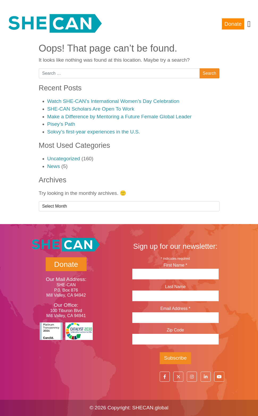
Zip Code (175, 330)
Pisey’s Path (61, 124)
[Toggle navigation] (249, 24)
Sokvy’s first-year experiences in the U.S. (93, 132)
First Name (175, 265)
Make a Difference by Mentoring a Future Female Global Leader (119, 116)
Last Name (175, 286)
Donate (233, 24)
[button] (165, 377)
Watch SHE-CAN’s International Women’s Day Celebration (113, 101)
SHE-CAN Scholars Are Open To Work (90, 109)
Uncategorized (63, 158)
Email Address (175, 308)
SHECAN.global (150, 407)
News (53, 166)
